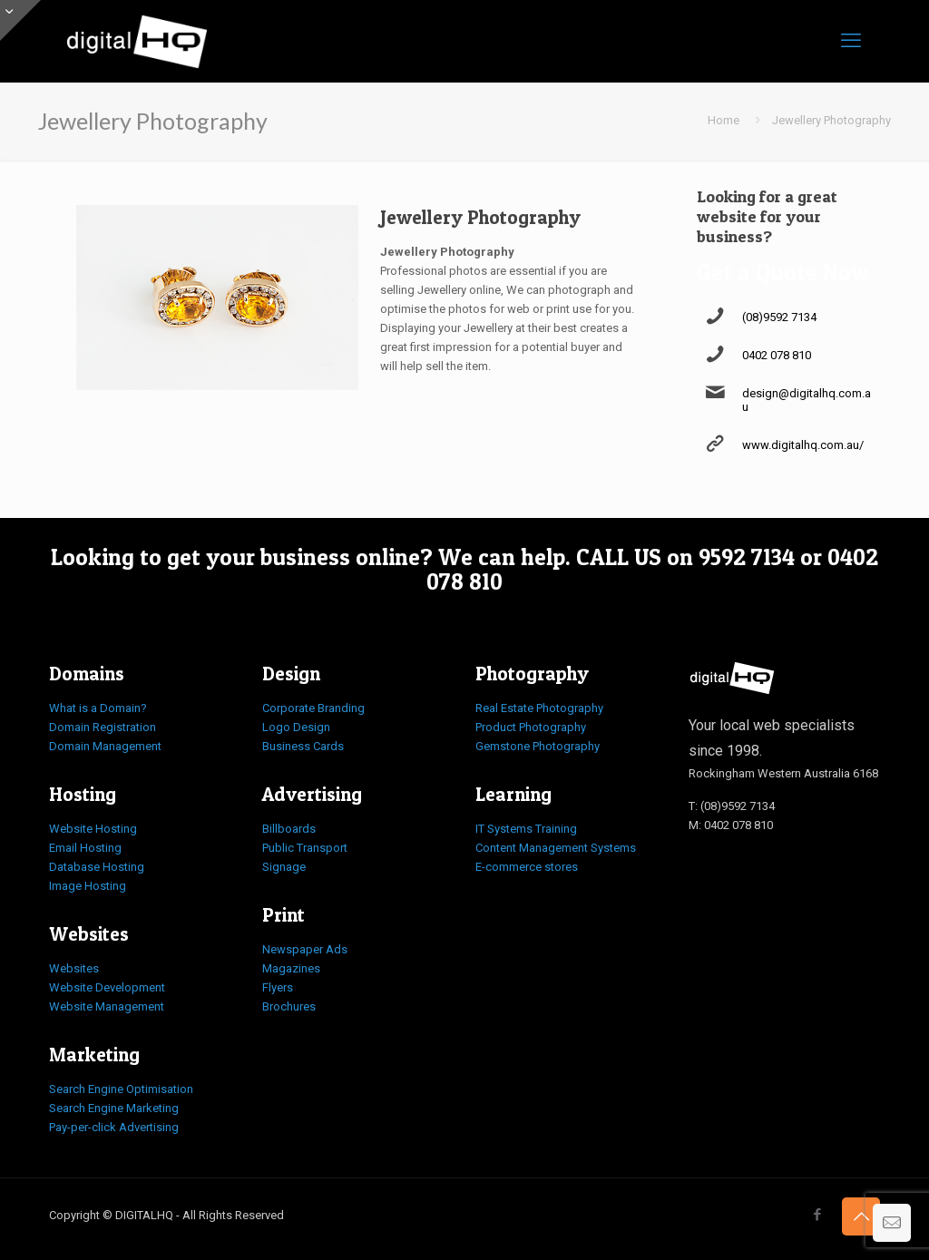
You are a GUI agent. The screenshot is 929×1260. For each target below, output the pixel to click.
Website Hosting (93, 828)
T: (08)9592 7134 (732, 806)
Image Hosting (87, 886)
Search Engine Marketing (114, 1108)
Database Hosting (96, 867)
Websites (74, 968)
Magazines (291, 968)
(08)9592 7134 (779, 317)
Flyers (277, 987)
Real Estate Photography (539, 708)
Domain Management (105, 746)
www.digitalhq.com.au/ (803, 445)
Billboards (289, 828)
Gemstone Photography (537, 746)
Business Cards (303, 746)
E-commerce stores (526, 867)
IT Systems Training (526, 828)
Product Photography (530, 727)
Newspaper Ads (304, 949)
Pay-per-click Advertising (114, 1127)
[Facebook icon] (817, 1214)
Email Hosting (85, 848)
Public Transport (304, 848)
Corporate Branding (313, 708)
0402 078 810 (776, 355)
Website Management (106, 1006)
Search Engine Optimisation (121, 1089)
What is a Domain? (98, 708)
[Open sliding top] (20, 20)
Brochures (289, 1006)
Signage (284, 867)
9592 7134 (747, 557)
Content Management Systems (555, 848)
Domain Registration (102, 727)
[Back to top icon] (861, 1216)
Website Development (107, 987)
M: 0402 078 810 (731, 825)
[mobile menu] (851, 40)
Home (723, 120)
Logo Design (296, 727)
